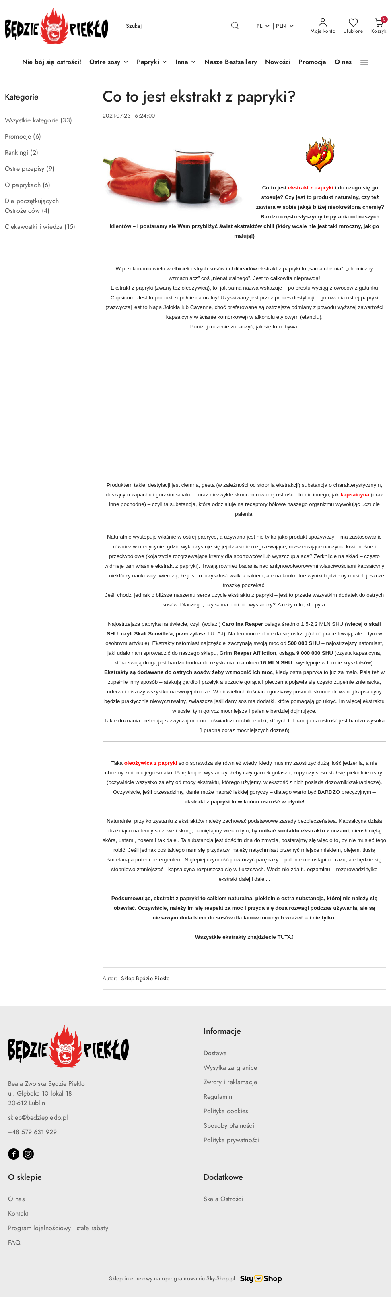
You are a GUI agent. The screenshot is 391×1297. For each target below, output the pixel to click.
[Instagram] (28, 1154)
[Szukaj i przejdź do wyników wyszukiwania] (235, 26)
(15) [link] (69, 226)
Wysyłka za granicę (230, 1067)
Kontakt (18, 1213)
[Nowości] (277, 62)
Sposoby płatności (229, 1125)
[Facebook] (13, 1154)
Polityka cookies (226, 1111)
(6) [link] (37, 136)
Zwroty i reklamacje (230, 1082)
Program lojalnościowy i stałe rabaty (58, 1228)
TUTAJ (215, 634)
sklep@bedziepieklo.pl (38, 1117)
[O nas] (343, 62)
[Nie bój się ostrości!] (51, 62)
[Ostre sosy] (109, 62)
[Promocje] (312, 62)
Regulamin (218, 1096)
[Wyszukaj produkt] (182, 26)
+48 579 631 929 (32, 1132)
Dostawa (215, 1053)
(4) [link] (45, 210)
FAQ (14, 1242)
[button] (364, 62)
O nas (16, 1199)
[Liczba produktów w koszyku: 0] (378, 26)
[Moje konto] (323, 26)
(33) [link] (66, 120)
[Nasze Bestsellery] (230, 62)
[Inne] (186, 62)
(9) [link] (50, 168)
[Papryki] (152, 62)
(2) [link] (34, 152)
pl (264, 26)
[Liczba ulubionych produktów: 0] (353, 26)
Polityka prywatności (231, 1140)
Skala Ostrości (223, 1199)
